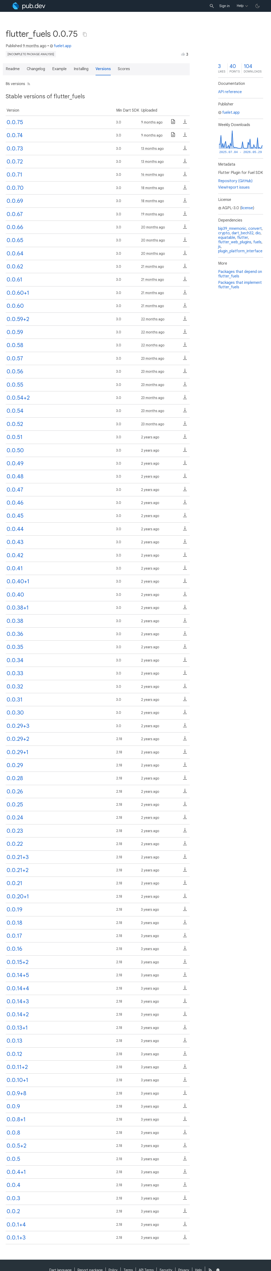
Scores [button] (124, 69)
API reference (230, 92)
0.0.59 (15, 332)
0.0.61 (14, 279)
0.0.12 (14, 1054)
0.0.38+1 (18, 607)
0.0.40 (15, 594)
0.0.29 (15, 765)
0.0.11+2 (17, 1067)
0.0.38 (15, 620)
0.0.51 (15, 437)
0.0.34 (15, 660)
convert (255, 228)
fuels (257, 242)
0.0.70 (15, 187)
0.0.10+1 (17, 1080)
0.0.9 (13, 1106)
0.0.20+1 (18, 896)
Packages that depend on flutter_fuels (240, 274)
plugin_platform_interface (240, 251)
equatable (226, 237)
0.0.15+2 (17, 962)
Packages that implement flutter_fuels (240, 284)
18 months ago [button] (152, 188)
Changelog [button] (36, 69)
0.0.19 (14, 909)
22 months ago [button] (153, 319)
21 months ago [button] (152, 266)
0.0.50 (15, 450)
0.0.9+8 (16, 1093)
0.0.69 (15, 200)
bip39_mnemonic (232, 228)
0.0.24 (15, 817)
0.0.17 (14, 935)
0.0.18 (14, 922)
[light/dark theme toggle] (257, 6)
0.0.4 (13, 1185)
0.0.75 (15, 122)
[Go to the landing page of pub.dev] (28, 5)
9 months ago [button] (34, 46)
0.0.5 (13, 1158)
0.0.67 (15, 214)
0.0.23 (15, 830)
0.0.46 (15, 502)
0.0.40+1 (18, 581)
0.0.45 (15, 515)
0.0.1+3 (16, 1237)
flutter (242, 237)
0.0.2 (13, 1211)
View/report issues (234, 187)
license (247, 208)
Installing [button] (81, 69)
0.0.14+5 (18, 975)
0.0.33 (15, 673)
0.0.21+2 (17, 870)
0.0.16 (14, 948)
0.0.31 (15, 699)
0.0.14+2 (18, 1014)
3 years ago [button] (150, 909)
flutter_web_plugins (234, 242)
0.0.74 (15, 135)
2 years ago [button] (150, 437)
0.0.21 (14, 883)
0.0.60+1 (18, 292)
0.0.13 (14, 1040)
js (219, 246)
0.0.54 (15, 410)
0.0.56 (15, 371)
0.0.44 (15, 529)
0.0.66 (15, 227)
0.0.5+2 (16, 1145)
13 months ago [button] (152, 148)
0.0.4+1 (16, 1172)
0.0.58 (15, 345)
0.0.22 (15, 843)
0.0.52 (15, 424)
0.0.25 (15, 804)
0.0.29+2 (18, 738)
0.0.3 (13, 1198)
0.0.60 (15, 305)
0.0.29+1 (17, 752)
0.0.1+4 (16, 1224)
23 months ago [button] (152, 358)
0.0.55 (15, 384)
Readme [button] (13, 69)
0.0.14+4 (18, 988)
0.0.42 (15, 555)
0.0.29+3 (18, 725)
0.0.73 (15, 148)
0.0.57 (15, 358)
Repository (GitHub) (235, 181)
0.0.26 (15, 791)
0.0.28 (15, 778)
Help (240, 6)
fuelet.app (60, 46)
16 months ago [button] (152, 174)
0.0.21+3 (18, 857)
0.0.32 (15, 686)
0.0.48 (15, 476)
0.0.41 (15, 568)
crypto (224, 233)
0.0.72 (15, 161)
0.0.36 (15, 634)
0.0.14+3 (18, 1001)
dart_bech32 (242, 233)
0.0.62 (15, 266)
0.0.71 (14, 174)
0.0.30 (15, 712)
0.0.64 (15, 253)
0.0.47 (15, 489)
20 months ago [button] (153, 227)
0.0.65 (15, 240)
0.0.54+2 (18, 397)
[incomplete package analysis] (31, 54)
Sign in (224, 6)
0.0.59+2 (18, 319)
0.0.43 (15, 542)
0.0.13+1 (17, 1027)
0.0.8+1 (16, 1119)
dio (258, 233)
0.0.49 (15, 463)
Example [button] (59, 69)
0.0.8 (13, 1132)
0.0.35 (15, 647)
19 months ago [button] (152, 214)
